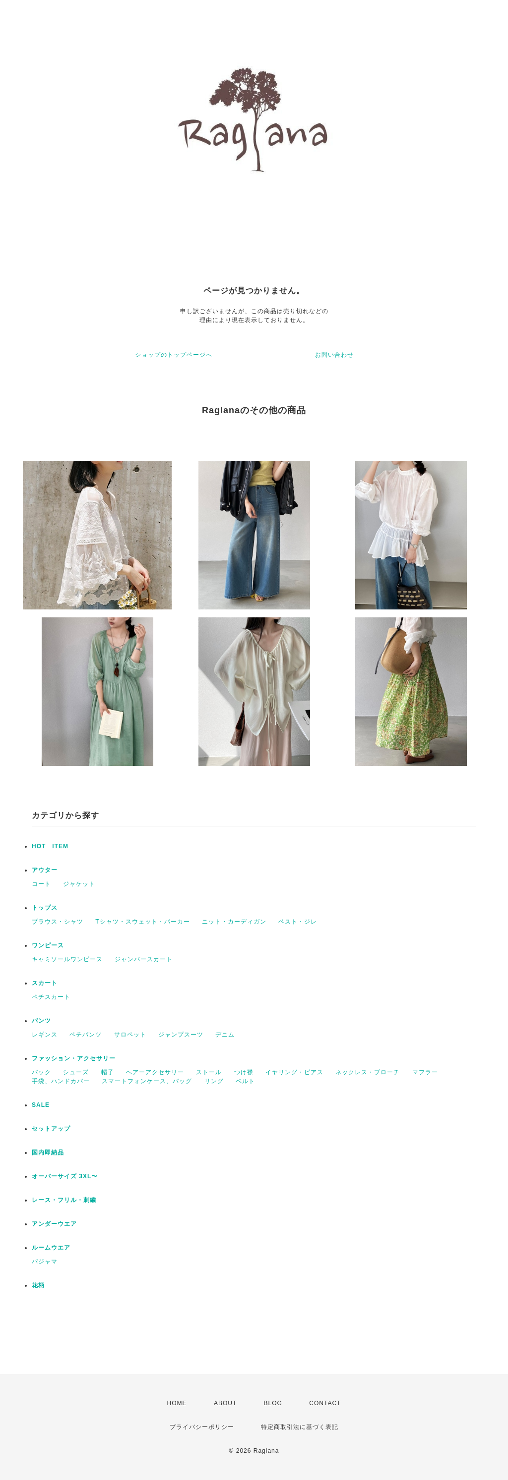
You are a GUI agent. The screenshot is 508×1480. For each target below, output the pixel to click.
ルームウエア (51, 1247)
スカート (45, 983)
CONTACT (325, 1403)
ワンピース (48, 945)
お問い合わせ (334, 354)
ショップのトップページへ (173, 354)
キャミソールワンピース (67, 959)
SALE (41, 1104)
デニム (225, 1034)
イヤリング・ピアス (294, 1072)
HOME (177, 1403)
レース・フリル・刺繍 (64, 1200)
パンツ (41, 1020)
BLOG (273, 1403)
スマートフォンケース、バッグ (147, 1081)
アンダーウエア (54, 1223)
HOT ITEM (50, 846)
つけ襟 (244, 1072)
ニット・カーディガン (234, 921)
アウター (45, 870)
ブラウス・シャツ (57, 921)
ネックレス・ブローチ (367, 1072)
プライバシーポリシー (202, 1427)
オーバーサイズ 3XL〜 (65, 1176)
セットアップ (51, 1128)
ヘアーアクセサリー (155, 1072)
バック (41, 1072)
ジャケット (79, 883)
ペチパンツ (85, 1034)
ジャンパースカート (144, 959)
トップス (45, 907)
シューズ (76, 1072)
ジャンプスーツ (180, 1034)
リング (214, 1081)
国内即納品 (48, 1152)
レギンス (45, 1034)
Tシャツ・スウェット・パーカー (142, 921)
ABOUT (225, 1403)
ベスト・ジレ (297, 921)
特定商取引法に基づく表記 (299, 1427)
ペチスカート (51, 996)
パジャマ (45, 1261)
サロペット (130, 1034)
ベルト (245, 1081)
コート (41, 883)
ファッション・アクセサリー (74, 1058)
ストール (209, 1072)
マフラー (425, 1072)
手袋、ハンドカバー (61, 1081)
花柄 (38, 1285)
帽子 (107, 1072)
